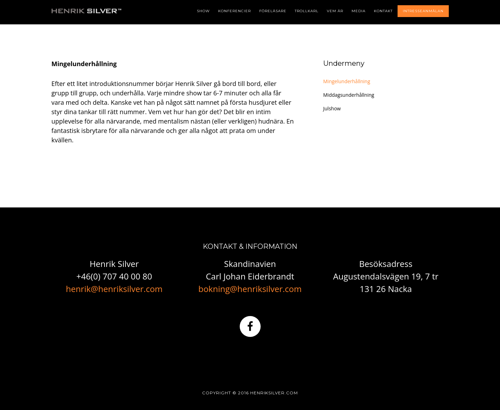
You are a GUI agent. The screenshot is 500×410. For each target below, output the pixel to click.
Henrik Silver (86, 21)
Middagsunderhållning (348, 95)
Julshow (332, 108)
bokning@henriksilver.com (249, 288)
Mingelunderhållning (346, 81)
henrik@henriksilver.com (114, 288)
